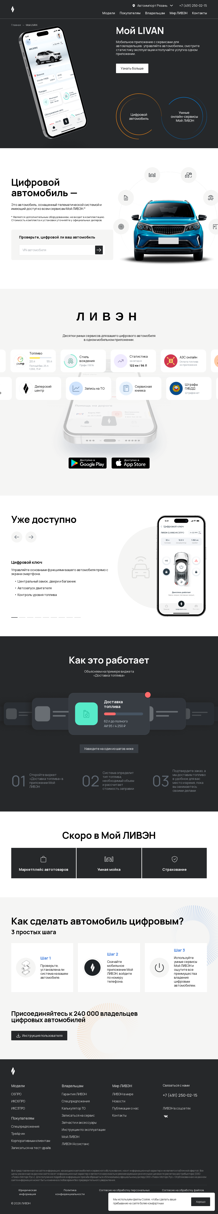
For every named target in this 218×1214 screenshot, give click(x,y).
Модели (108, 13)
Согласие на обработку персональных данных (124, 1192)
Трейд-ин (18, 1133)
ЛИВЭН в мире (122, 1094)
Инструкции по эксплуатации (83, 1129)
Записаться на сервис (78, 1115)
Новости (118, 1101)
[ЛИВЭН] (20, 9)
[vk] (166, 1116)
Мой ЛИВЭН (70, 1137)
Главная (16, 25)
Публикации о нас (125, 1108)
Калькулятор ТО (73, 1108)
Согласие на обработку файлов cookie (183, 1192)
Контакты (199, 13)
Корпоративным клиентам (30, 1141)
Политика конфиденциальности (70, 1192)
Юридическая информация (27, 1192)
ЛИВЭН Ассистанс (75, 1144)
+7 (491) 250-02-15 (180, 1095)
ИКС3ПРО (18, 1108)
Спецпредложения (25, 1126)
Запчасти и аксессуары (79, 1122)
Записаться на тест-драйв (31, 1148)
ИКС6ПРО (18, 1101)
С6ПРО (16, 1094)
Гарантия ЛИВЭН (74, 1094)
